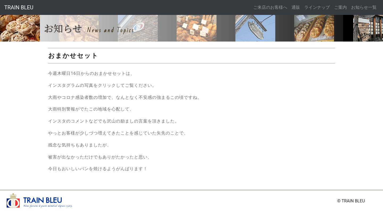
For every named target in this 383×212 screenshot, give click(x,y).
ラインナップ (317, 7)
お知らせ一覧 (364, 7)
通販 (296, 7)
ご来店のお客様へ (270, 7)
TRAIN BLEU (19, 7)
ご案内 (340, 7)
